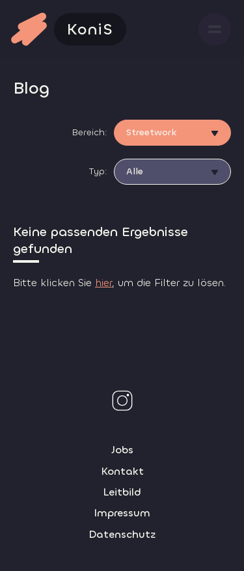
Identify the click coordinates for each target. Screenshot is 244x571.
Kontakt (122, 471)
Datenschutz (122, 534)
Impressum (122, 513)
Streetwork (151, 132)
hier (103, 282)
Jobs (122, 450)
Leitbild (122, 492)
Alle (134, 171)
